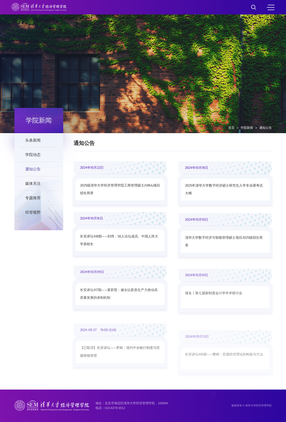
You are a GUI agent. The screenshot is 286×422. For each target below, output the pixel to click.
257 (181, 374)
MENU (270, 7)
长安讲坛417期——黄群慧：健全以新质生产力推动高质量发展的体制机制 (119, 308)
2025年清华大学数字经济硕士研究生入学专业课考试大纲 (224, 193)
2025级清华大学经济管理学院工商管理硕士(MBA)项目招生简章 (120, 191)
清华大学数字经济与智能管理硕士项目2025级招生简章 (224, 251)
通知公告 (265, 128)
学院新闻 (247, 128)
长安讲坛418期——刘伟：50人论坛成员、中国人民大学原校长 (119, 246)
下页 (191, 374)
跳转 (225, 374)
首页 (231, 128)
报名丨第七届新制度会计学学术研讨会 (213, 313)
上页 (133, 374)
